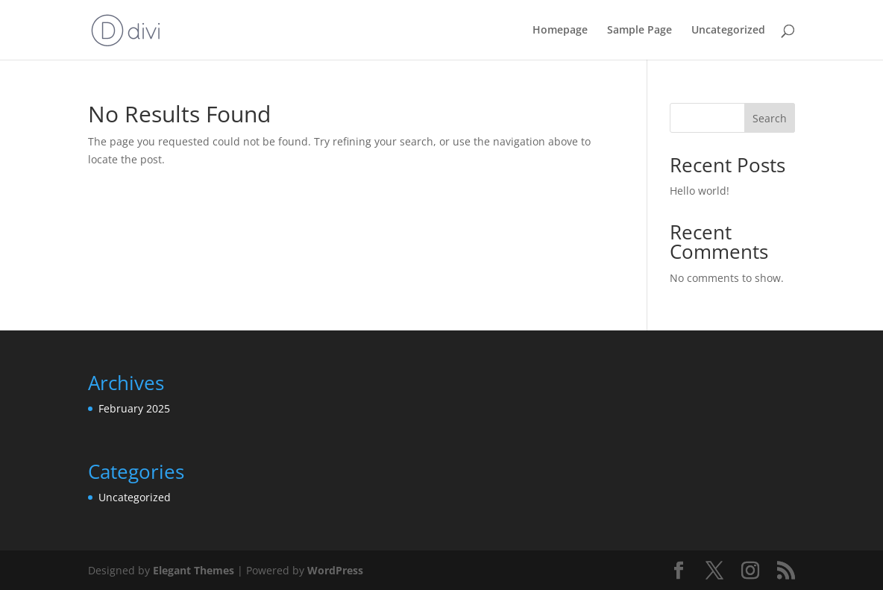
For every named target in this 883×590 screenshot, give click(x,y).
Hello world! (699, 190)
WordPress (335, 570)
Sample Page (639, 31)
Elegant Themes (193, 570)
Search (769, 118)
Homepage (560, 31)
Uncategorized (728, 31)
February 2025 (134, 408)
